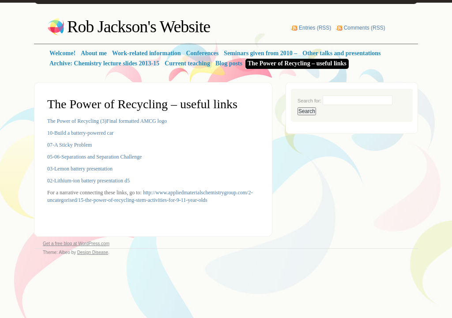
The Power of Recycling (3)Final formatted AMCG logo (107, 121)
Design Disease (92, 252)
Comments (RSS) (364, 28)
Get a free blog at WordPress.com (76, 243)
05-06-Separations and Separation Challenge (94, 157)
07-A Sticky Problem (69, 145)
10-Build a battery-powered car (80, 133)
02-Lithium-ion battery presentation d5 (88, 181)
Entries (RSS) (315, 28)
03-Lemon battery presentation (80, 169)
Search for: (309, 100)
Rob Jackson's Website (138, 26)
